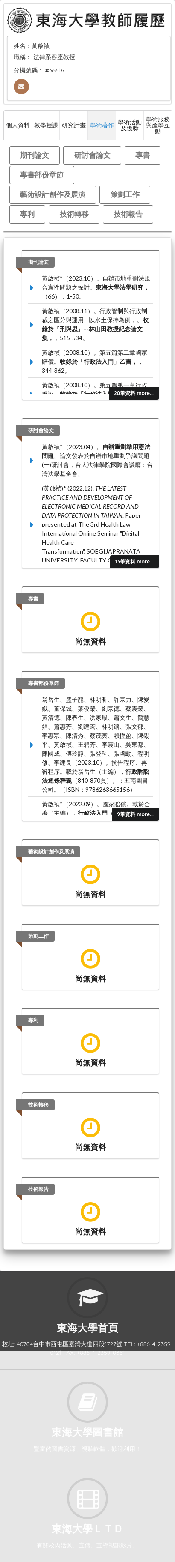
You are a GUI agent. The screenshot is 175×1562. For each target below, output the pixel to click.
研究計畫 (74, 125)
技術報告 (128, 213)
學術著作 (102, 125)
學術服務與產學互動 (158, 125)
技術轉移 (74, 213)
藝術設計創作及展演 (52, 194)
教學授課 (46, 125)
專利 (27, 213)
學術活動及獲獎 (130, 125)
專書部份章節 (42, 174)
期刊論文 (34, 154)
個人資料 (18, 125)
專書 (142, 154)
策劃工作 (125, 194)
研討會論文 (92, 154)
